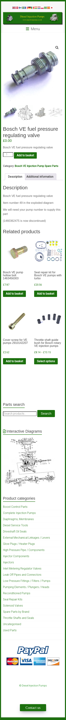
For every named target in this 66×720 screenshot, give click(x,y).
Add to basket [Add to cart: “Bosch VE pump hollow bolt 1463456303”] (14, 293)
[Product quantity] (8, 154)
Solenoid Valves (13, 605)
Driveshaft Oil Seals (15, 531)
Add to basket (25, 155)
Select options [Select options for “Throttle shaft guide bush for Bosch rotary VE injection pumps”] (46, 361)
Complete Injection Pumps (19, 513)
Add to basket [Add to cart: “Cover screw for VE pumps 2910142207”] (14, 361)
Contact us (33, 708)
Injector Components (16, 556)
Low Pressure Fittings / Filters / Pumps (26, 581)
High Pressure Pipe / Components (24, 550)
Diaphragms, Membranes (18, 519)
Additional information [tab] (39, 176)
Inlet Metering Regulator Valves (22, 568)
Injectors (8, 562)
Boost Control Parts (15, 506)
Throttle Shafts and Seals (18, 618)
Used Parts (10, 630)
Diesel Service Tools (15, 525)
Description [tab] (15, 176)
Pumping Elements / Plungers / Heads (26, 587)
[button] (57, 47)
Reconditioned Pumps (16, 593)
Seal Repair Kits (12, 599)
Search (46, 413)
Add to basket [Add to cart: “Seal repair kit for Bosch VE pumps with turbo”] (45, 293)
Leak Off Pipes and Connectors (22, 574)
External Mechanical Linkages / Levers (26, 537)
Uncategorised (12, 624)
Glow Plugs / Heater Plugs (19, 544)
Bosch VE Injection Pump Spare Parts (36, 166)
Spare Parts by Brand (16, 611)
